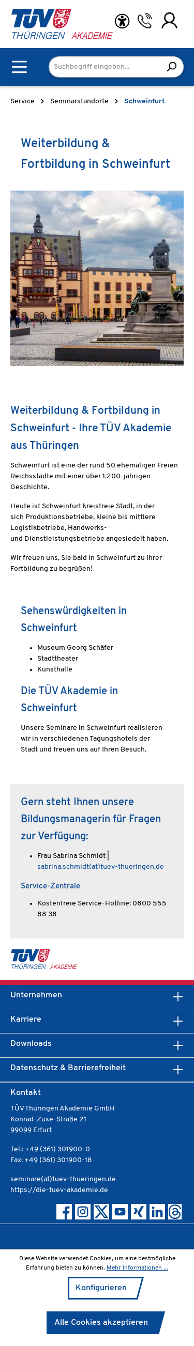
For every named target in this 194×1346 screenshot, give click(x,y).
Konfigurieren (101, 1288)
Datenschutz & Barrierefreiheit (68, 1068)
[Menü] (19, 66)
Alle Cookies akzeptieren (101, 1323)
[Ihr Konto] (169, 20)
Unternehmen (36, 995)
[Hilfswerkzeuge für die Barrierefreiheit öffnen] (122, 21)
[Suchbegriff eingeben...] (104, 66)
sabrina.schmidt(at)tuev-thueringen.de (100, 867)
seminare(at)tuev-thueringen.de (63, 1179)
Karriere (25, 1019)
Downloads (31, 1044)
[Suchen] (171, 66)
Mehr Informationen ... (137, 1268)
